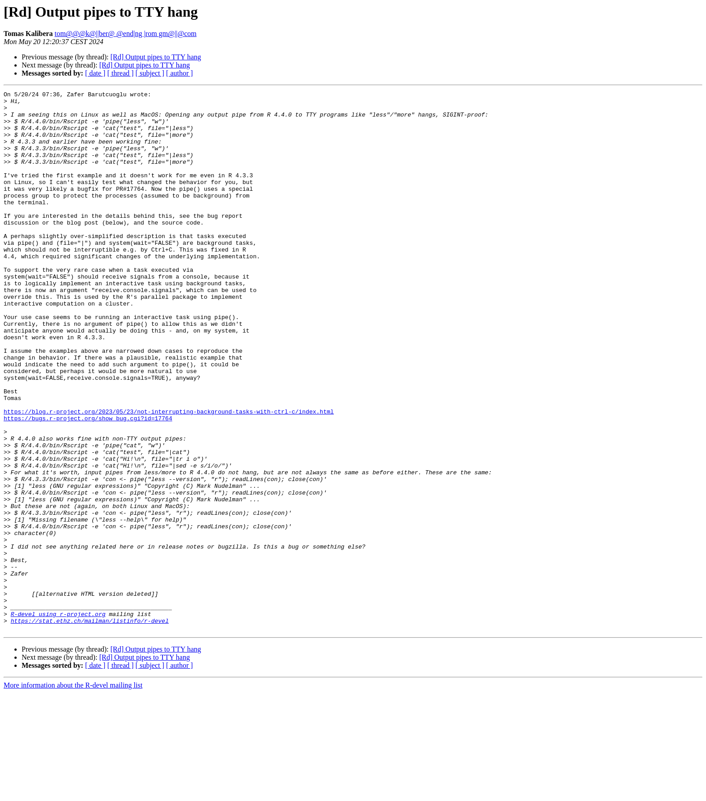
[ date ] (95, 73)
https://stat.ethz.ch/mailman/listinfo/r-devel (90, 727)
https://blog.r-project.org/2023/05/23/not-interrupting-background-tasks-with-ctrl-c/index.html (169, 476)
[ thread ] (120, 73)
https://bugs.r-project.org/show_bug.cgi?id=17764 (88, 484)
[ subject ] (150, 73)
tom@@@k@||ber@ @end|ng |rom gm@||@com (125, 33)
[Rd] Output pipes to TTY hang (155, 57)
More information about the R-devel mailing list (73, 793)
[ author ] (179, 73)
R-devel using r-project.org (58, 719)
